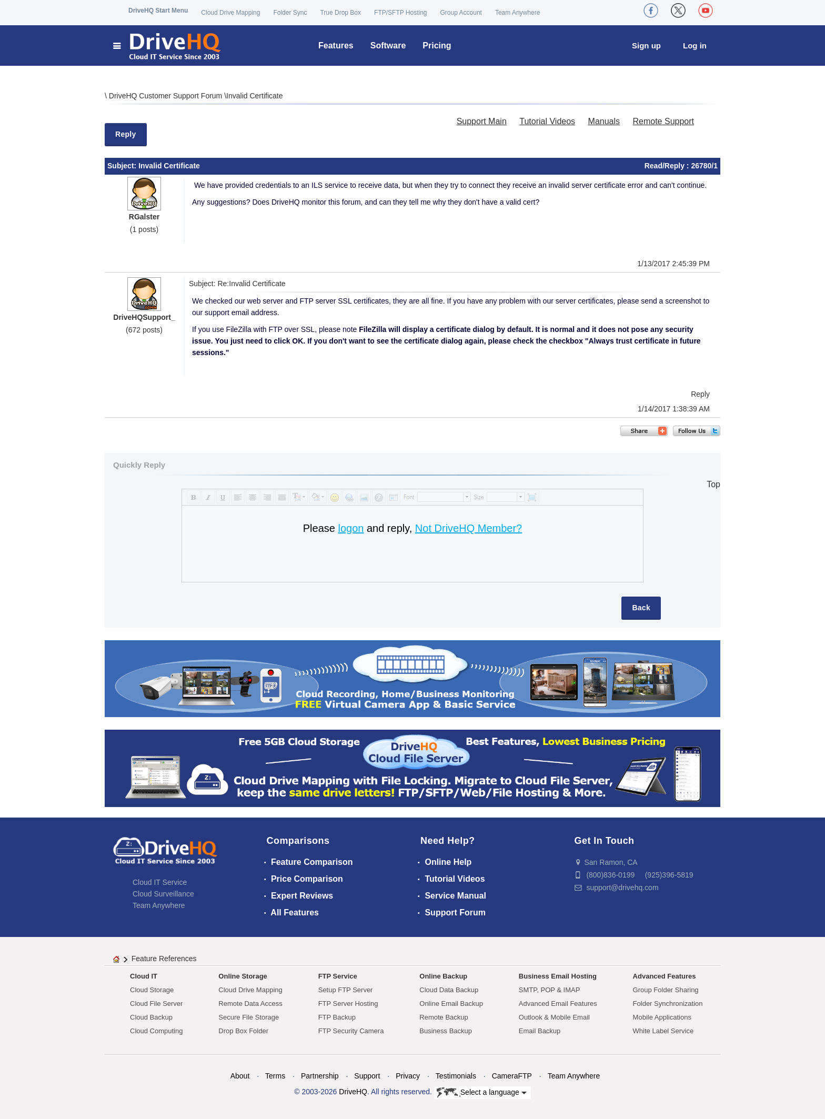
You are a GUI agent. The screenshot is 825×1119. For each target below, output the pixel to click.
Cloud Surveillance (163, 894)
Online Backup (443, 976)
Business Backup (445, 1031)
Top (713, 484)
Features (336, 45)
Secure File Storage (248, 1017)
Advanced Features (664, 976)
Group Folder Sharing (666, 990)
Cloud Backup (151, 1017)
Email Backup (539, 1031)
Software (388, 45)
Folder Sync (290, 12)
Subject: (122, 166)
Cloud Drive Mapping (230, 12)
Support (367, 1076)
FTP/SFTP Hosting (400, 12)
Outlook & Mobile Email (554, 1017)
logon (351, 528)
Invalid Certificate (254, 96)
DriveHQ (353, 1091)
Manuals (604, 121)
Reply (125, 134)
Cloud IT (143, 976)
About (240, 1076)
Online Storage (242, 976)
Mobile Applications (662, 1017)
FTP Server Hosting (348, 1003)
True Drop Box (340, 12)
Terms (275, 1076)
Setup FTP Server (345, 990)
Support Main (482, 121)
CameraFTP (512, 1076)
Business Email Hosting (558, 976)
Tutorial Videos (547, 121)
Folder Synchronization (668, 1003)
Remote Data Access (250, 1003)
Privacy (408, 1076)
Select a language (482, 1092)
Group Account (461, 12)
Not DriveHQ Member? (468, 528)
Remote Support (663, 121)
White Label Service (663, 1031)
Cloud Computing (156, 1031)
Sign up (646, 45)
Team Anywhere (517, 12)
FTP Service (337, 976)
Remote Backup (443, 1017)
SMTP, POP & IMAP (549, 990)
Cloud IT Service (160, 882)
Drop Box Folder (243, 1031)
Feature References (164, 958)
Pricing (436, 45)
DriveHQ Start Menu (158, 10)
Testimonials (456, 1076)
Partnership (320, 1076)
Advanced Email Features (558, 1003)
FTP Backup (337, 1017)
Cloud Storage (152, 990)
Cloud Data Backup (448, 990)
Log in (695, 45)
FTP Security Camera (351, 1031)
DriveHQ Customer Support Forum (166, 96)
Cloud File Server (156, 1003)
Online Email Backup (451, 1003)
